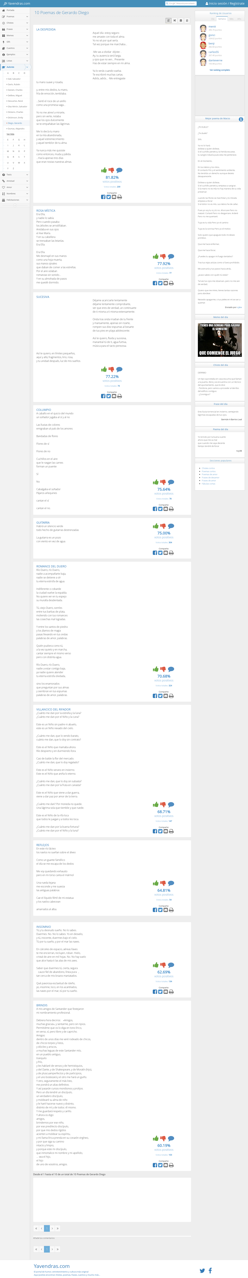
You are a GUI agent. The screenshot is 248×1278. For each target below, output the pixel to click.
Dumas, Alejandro (16, 128)
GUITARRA (43, 522)
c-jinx (239, 307)
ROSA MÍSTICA (45, 210)
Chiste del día (220, 364)
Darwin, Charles (14, 89)
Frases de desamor (210, 477)
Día (212, 18)
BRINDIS (41, 1005)
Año (239, 18)
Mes (231, 18)
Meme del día (220, 317)
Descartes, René (15, 101)
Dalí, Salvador (14, 78)
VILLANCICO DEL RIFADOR (53, 709)
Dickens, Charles (15, 112)
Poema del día (220, 429)
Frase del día (220, 403)
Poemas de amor (209, 474)
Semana (222, 18)
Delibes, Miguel (14, 95)
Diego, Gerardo (14, 123)
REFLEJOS (42, 845)
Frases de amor (209, 480)
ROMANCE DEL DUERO (51, 566)
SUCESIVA (42, 297)
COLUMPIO (43, 410)
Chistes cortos (208, 468)
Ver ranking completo (220, 70)
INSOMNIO (43, 927)
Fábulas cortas (208, 483)
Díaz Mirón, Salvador (17, 106)
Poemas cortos (209, 471)
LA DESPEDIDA (46, 29)
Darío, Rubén (13, 84)
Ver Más (10, 134)
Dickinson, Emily (15, 117)
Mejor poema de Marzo (217, 118)
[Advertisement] (63, 55)
